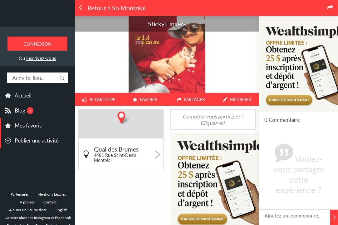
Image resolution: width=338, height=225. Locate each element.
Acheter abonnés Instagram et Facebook (38, 217)
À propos (27, 202)
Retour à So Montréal (112, 8)
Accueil (23, 95)
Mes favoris (28, 125)
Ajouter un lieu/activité (28, 210)
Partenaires (20, 194)
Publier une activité (37, 140)
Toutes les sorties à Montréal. (37, 19)
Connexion (37, 44)
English (61, 210)
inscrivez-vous (41, 58)
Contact (49, 202)
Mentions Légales (51, 194)
